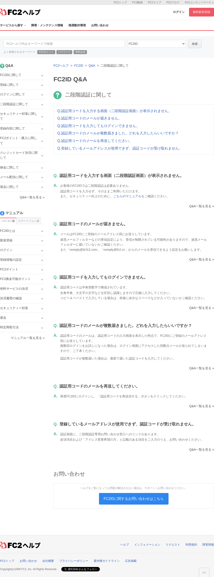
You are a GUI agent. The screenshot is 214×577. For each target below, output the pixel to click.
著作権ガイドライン (107, 561)
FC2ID (78, 65)
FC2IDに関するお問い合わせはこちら (134, 499)
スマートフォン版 (28, 220)
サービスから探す (13, 25)
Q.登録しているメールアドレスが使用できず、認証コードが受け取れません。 (119, 148)
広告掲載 (131, 561)
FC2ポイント (46, 52)
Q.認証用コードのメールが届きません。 (89, 118)
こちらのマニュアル (127, 196)
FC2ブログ (173, 2)
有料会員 (80, 52)
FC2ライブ (154, 2)
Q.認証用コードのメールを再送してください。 (94, 141)
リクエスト (173, 544)
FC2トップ (120, 2)
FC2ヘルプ (61, 65)
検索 (195, 43)
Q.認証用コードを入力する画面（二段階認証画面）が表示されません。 (114, 111)
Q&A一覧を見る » (201, 206)
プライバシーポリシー (73, 561)
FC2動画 (137, 2)
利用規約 (191, 544)
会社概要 (48, 561)
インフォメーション (147, 544)
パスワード (64, 52)
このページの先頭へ (204, 572)
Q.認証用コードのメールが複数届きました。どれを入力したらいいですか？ (118, 133)
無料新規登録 (201, 12)
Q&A (91, 65)
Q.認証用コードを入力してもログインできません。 (98, 126)
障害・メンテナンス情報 (47, 25)
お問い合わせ (100, 25)
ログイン (179, 12)
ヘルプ (124, 544)
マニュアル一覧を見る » (28, 338)
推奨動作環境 (77, 25)
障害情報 (208, 544)
